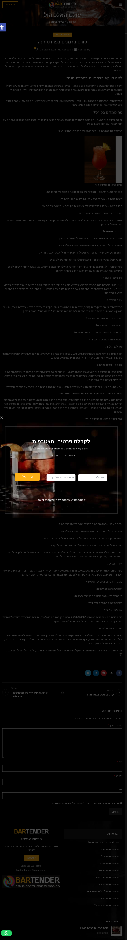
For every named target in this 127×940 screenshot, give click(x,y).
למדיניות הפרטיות (51, 500)
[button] (6, 933)
